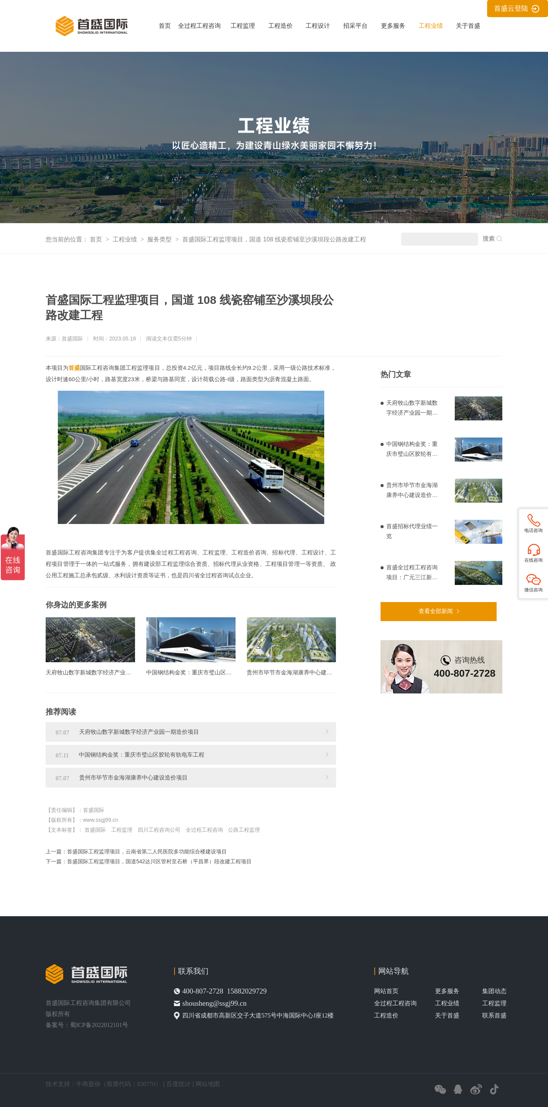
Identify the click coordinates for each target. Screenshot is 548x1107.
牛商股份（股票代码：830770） (118, 1084)
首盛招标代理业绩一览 (412, 531)
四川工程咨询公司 (159, 830)
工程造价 (280, 25)
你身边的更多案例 (76, 605)
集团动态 (494, 991)
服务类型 (160, 239)
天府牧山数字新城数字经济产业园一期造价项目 (412, 408)
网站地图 (208, 1084)
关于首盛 (468, 25)
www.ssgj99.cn (100, 820)
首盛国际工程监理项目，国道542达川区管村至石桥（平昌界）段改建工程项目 (159, 861)
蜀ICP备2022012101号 (99, 1025)
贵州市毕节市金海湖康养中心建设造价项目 (412, 491)
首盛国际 (95, 830)
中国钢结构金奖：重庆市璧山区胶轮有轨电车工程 (412, 450)
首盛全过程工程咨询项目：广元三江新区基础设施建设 (412, 573)
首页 (165, 25)
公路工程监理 (244, 830)
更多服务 (393, 25)
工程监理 (243, 25)
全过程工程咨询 (199, 25)
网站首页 (386, 991)
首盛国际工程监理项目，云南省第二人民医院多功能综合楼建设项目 (147, 851)
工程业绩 (431, 25)
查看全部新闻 (436, 611)
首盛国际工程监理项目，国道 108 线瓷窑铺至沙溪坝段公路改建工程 (274, 239)
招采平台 (355, 25)
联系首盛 (494, 1015)
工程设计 (318, 25)
